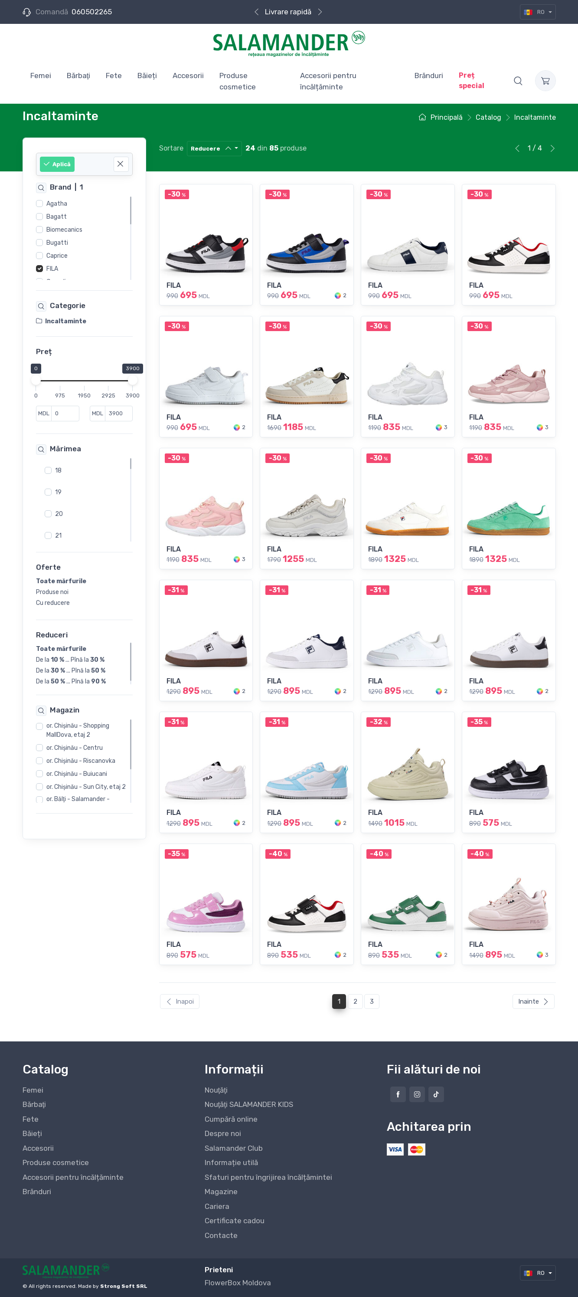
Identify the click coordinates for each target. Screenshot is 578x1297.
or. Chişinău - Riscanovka (80, 761)
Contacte (221, 1235)
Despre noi (223, 1133)
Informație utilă (231, 1162)
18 (58, 470)
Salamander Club (234, 1148)
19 (58, 492)
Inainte (533, 1001)
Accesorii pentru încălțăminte (73, 1177)
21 (58, 535)
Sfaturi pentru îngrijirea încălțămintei (268, 1177)
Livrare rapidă (288, 11)
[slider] (36, 380)
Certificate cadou (235, 1220)
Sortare (171, 148)
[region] (84, 238)
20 (59, 513)
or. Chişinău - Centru (74, 748)
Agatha (56, 203)
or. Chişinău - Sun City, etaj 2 (86, 787)
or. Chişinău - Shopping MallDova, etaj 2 (77, 730)
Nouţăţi (216, 1090)
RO (535, 12)
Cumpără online (231, 1119)
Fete (31, 1119)
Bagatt (56, 216)
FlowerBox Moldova (238, 1282)
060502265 (92, 11)
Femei (33, 1090)
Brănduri (37, 1191)
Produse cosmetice (56, 1162)
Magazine (221, 1191)
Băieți (32, 1133)
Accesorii (38, 1148)
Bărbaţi (34, 1104)
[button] (518, 81)
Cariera (217, 1206)
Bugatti (57, 242)
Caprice (57, 255)
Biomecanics (64, 229)
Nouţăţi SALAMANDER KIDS (249, 1104)
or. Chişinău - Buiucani (76, 774)
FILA (52, 269)
